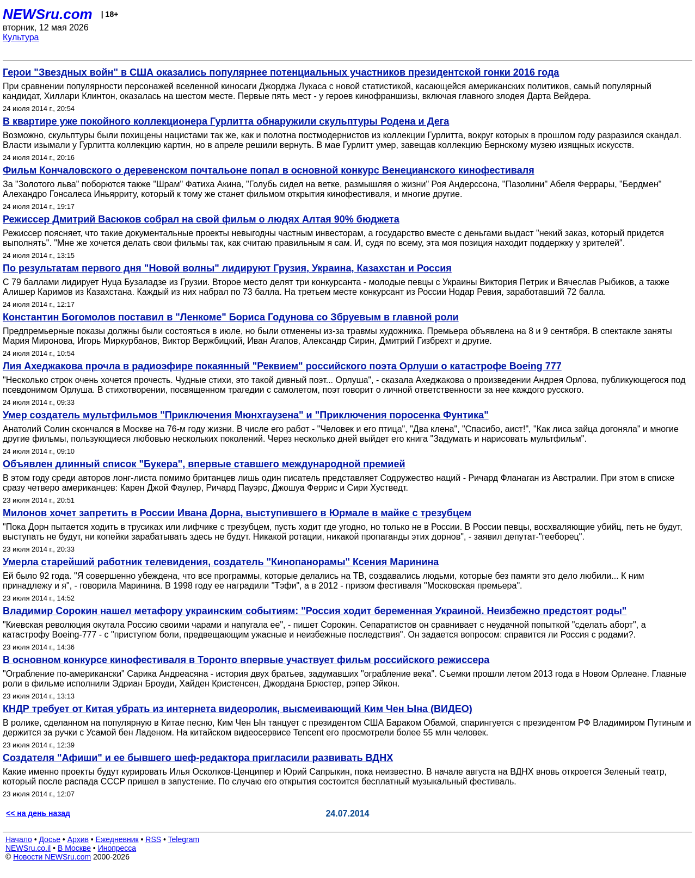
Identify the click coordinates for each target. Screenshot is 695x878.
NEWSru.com (48, 14)
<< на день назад (38, 813)
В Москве (74, 848)
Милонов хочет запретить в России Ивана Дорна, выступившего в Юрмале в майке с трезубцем (237, 513)
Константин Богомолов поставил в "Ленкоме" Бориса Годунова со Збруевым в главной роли (231, 317)
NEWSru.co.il (28, 848)
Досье (49, 839)
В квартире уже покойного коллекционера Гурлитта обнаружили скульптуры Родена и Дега (226, 121)
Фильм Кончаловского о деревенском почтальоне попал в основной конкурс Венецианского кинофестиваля (268, 170)
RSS (153, 839)
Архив (78, 839)
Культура (21, 37)
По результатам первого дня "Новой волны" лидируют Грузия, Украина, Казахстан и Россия (227, 268)
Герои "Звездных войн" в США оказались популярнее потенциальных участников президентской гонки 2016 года (281, 72)
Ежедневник (117, 839)
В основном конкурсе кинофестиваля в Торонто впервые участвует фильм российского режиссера (246, 659)
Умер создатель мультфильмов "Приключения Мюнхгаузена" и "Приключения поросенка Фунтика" (246, 415)
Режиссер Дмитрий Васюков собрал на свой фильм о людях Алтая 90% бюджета (201, 219)
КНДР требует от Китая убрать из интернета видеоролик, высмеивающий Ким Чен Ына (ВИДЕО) (237, 708)
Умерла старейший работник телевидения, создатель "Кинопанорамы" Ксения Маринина (221, 562)
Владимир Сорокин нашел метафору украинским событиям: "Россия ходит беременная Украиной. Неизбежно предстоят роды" (314, 610)
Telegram (184, 839)
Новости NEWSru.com (52, 856)
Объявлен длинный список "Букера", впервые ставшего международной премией (204, 464)
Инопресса (117, 848)
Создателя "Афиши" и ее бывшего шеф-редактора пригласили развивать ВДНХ (198, 757)
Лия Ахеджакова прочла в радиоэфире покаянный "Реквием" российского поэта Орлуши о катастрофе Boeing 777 (282, 366)
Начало (18, 839)
